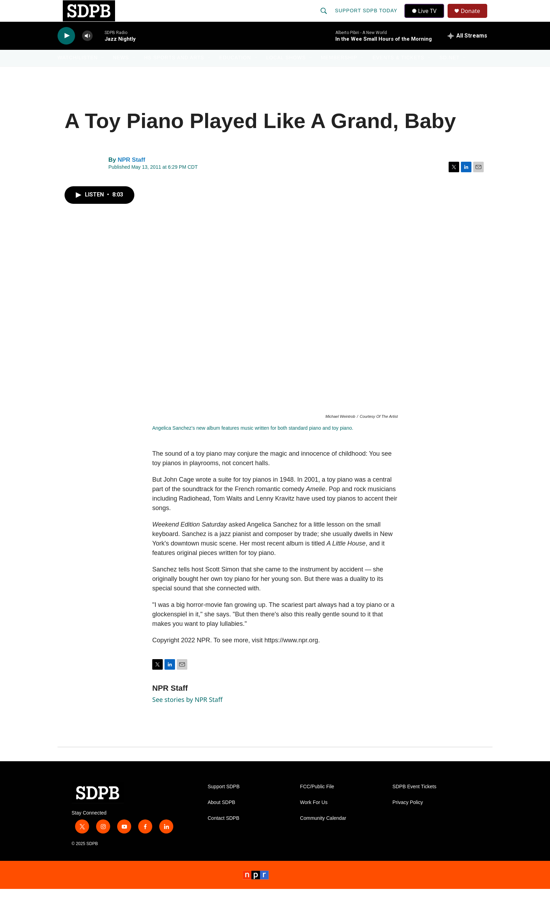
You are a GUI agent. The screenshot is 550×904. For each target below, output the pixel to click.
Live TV (426, 18)
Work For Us (313, 817)
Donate (474, 18)
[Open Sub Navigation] (103, 73)
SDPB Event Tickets (414, 801)
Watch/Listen (78, 73)
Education (235, 73)
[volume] (87, 51)
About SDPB (221, 817)
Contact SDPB (223, 833)
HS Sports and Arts (174, 73)
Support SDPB (224, 801)
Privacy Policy (408, 817)
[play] (66, 51)
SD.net (450, 73)
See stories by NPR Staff (187, 714)
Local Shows (286, 73)
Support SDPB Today (367, 18)
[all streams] (467, 51)
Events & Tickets (398, 73)
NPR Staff (131, 175)
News (121, 73)
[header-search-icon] (324, 18)
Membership (339, 73)
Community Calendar (323, 833)
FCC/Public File (317, 801)
